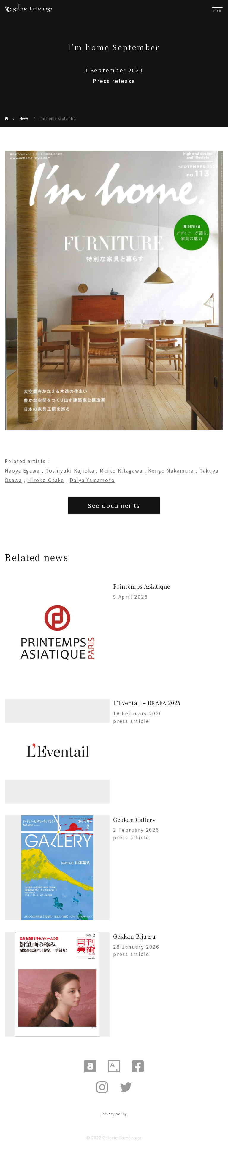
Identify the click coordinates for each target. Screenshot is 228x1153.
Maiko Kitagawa (121, 470)
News (24, 118)
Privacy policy (114, 1113)
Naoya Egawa (22, 470)
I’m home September (58, 118)
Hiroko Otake (45, 480)
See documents (114, 505)
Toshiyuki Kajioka (69, 470)
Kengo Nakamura (171, 470)
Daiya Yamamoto (92, 480)
